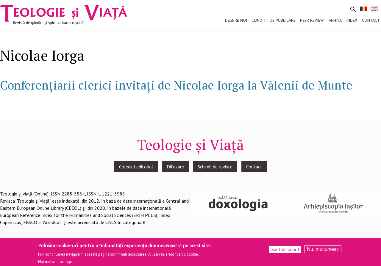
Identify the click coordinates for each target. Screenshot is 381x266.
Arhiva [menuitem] (335, 20)
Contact (254, 167)
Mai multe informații (55, 264)
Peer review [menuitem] (312, 20)
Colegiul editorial (136, 167)
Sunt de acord (285, 251)
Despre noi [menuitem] (236, 20)
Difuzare (175, 167)
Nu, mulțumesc (323, 251)
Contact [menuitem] (371, 20)
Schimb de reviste (215, 167)
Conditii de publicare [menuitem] (274, 20)
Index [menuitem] (351, 20)
